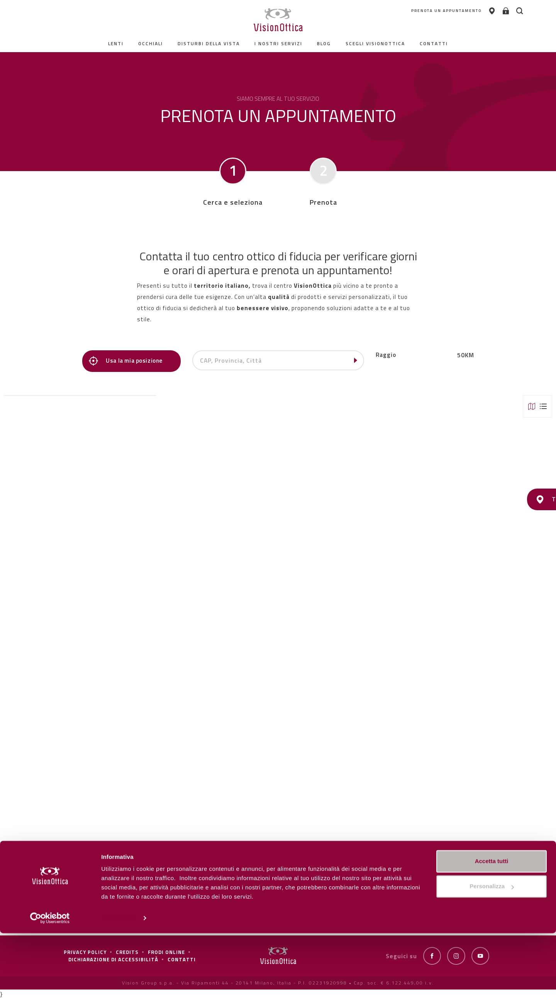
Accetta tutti (492, 926)
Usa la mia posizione (129, 361)
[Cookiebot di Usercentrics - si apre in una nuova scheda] (50, 983)
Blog (324, 43)
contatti (434, 43)
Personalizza (119, 982)
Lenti (116, 43)
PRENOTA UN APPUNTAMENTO (412, 11)
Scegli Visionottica (375, 43)
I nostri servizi (278, 43)
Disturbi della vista (209, 43)
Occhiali (150, 43)
